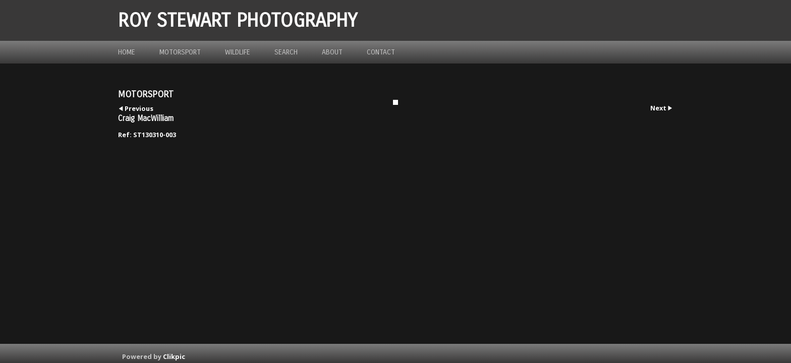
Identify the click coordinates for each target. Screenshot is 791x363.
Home (126, 52)
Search (286, 52)
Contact (381, 52)
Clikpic (174, 356)
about (332, 52)
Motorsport (180, 52)
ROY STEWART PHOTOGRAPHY (237, 20)
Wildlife (237, 52)
